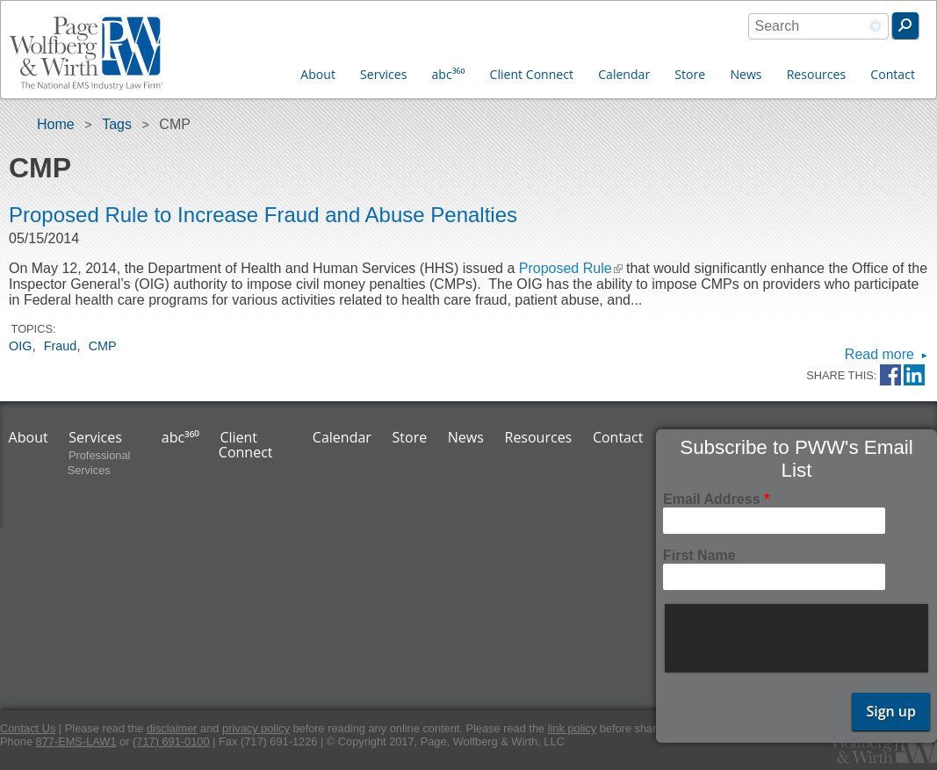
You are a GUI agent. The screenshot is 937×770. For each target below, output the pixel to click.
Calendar (624, 74)
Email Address (716, 499)
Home (56, 124)
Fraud (60, 346)
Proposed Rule (571, 268)
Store (689, 74)
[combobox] (818, 26)
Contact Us (27, 728)
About (317, 74)
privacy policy (256, 728)
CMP (103, 346)
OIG (20, 346)
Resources (817, 74)
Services (383, 74)
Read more (879, 355)
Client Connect (531, 74)
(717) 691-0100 (171, 741)
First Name (699, 555)
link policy (572, 728)
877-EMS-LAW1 (76, 741)
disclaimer (172, 728)
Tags (117, 124)
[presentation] (798, 638)
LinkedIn (914, 375)
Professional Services (99, 463)
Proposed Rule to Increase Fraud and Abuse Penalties (263, 215)
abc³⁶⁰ (448, 74)
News (745, 74)
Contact (892, 74)
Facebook (890, 375)
